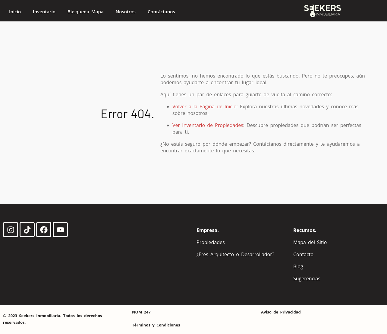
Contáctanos (161, 11)
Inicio (15, 11)
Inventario (44, 11)
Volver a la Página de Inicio (204, 106)
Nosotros (126, 11)
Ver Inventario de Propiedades (207, 125)
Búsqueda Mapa (86, 11)
